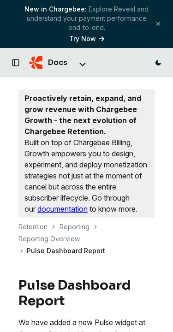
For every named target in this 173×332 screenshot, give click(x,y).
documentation (62, 208)
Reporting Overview (49, 239)
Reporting (74, 227)
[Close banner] (158, 23)
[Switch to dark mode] (158, 62)
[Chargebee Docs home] (48, 62)
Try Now (86, 38)
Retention (33, 227)
